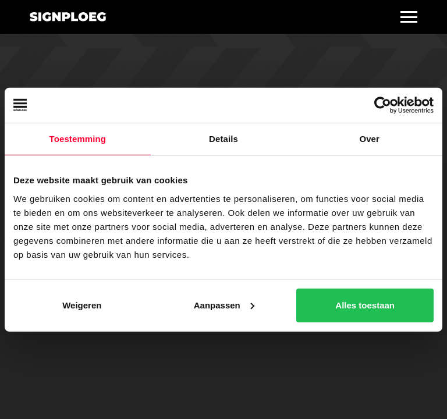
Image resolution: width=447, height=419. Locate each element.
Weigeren (81, 305)
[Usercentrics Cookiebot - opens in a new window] (383, 105)
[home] (68, 17)
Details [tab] (223, 139)
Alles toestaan (365, 305)
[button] (408, 17)
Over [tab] (369, 139)
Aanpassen (224, 305)
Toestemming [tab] (78, 139)
